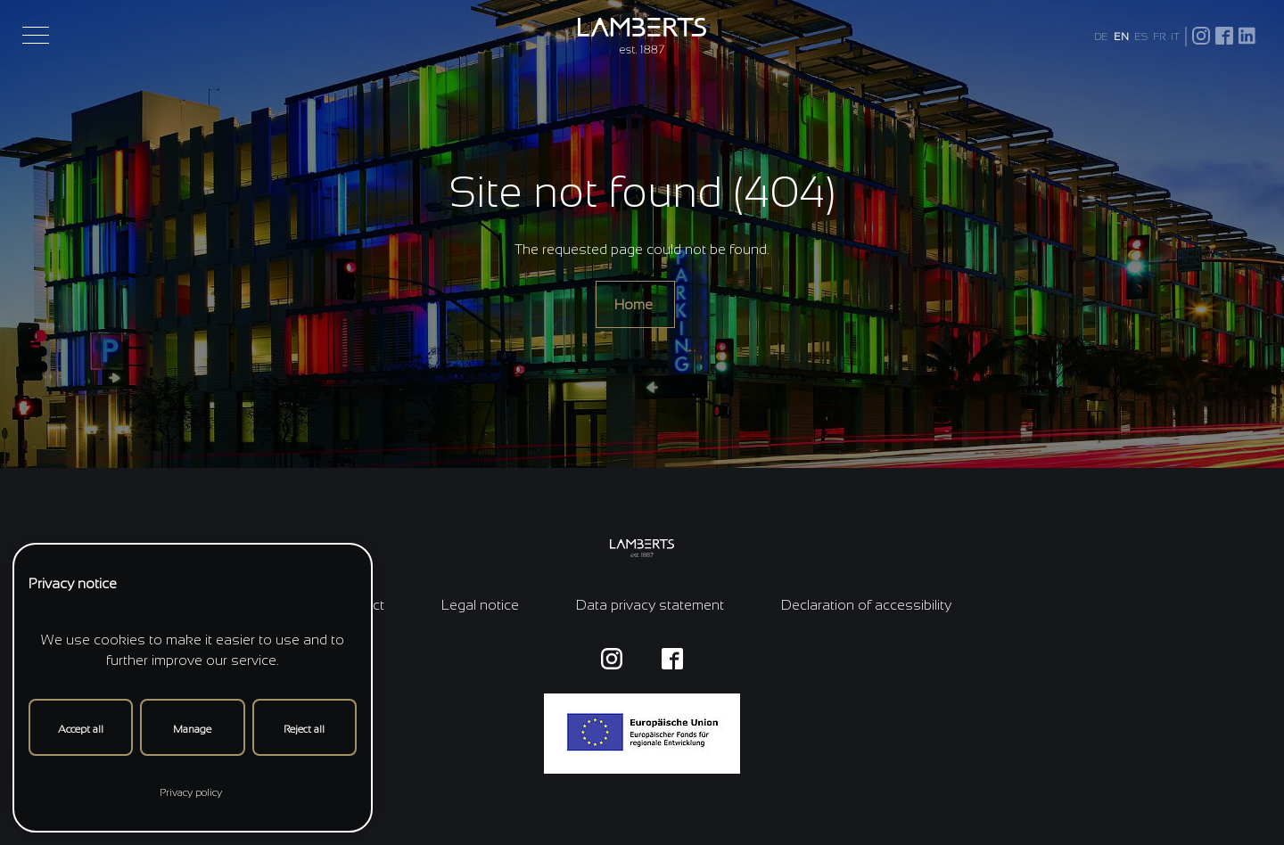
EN (1121, 36)
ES (1141, 36)
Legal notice (480, 604)
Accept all (80, 729)
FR (1159, 36)
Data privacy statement (650, 604)
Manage (192, 729)
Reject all (304, 729)
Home (635, 304)
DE (1101, 36)
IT (1175, 36)
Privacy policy (191, 792)
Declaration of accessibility (866, 604)
